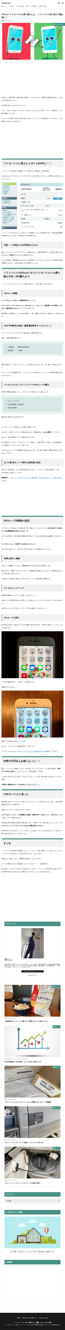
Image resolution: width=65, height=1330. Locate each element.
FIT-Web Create (38, 1325)
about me (32, 975)
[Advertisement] (32, 78)
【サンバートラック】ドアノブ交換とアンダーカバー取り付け (24, 1142)
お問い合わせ (43, 6)
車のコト (57, 1067)
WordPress (56, 1325)
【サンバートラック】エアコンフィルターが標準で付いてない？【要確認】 (28, 1102)
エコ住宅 (11, 6)
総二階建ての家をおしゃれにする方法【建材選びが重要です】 (32, 1251)
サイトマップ (43, 1318)
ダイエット (57, 986)
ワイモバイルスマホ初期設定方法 (32, 751)
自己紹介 (34, 6)
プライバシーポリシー (29, 1318)
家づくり (4, 6)
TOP (18, 1318)
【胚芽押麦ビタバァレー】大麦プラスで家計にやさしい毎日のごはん (26, 1021)
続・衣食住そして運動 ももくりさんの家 (38, 1322)
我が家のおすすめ (8, 21)
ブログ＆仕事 (20, 6)
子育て (28, 6)
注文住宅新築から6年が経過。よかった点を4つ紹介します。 (23, 1062)
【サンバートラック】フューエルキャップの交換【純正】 (22, 1183)
